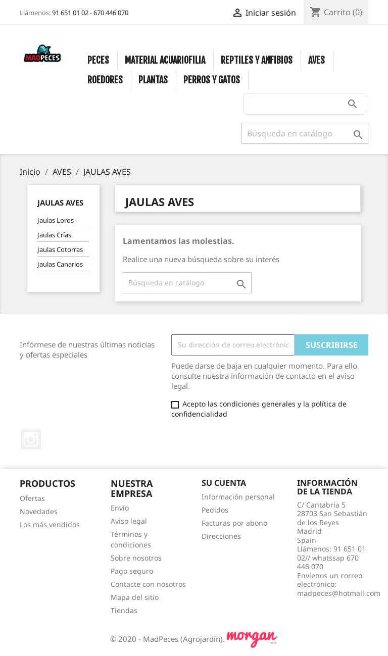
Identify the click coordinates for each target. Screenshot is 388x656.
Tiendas (124, 610)
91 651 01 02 (70, 12)
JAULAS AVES (60, 202)
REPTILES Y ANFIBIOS (257, 60)
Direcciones (221, 536)
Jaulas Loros (55, 220)
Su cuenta (224, 482)
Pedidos (215, 510)
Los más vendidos (50, 524)
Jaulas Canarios (60, 264)
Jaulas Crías (54, 234)
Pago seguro (132, 571)
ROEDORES (105, 79)
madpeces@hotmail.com (338, 593)
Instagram (31, 439)
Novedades (39, 511)
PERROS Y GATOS (211, 79)
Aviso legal (129, 521)
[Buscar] (304, 133)
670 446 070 (110, 12)
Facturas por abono (234, 523)
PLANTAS (153, 79)
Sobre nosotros (136, 558)
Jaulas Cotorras (60, 249)
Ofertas (32, 498)
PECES (98, 60)
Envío (120, 508)
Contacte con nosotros (148, 584)
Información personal (238, 496)
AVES (316, 60)
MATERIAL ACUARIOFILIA (165, 60)
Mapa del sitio (135, 597)
